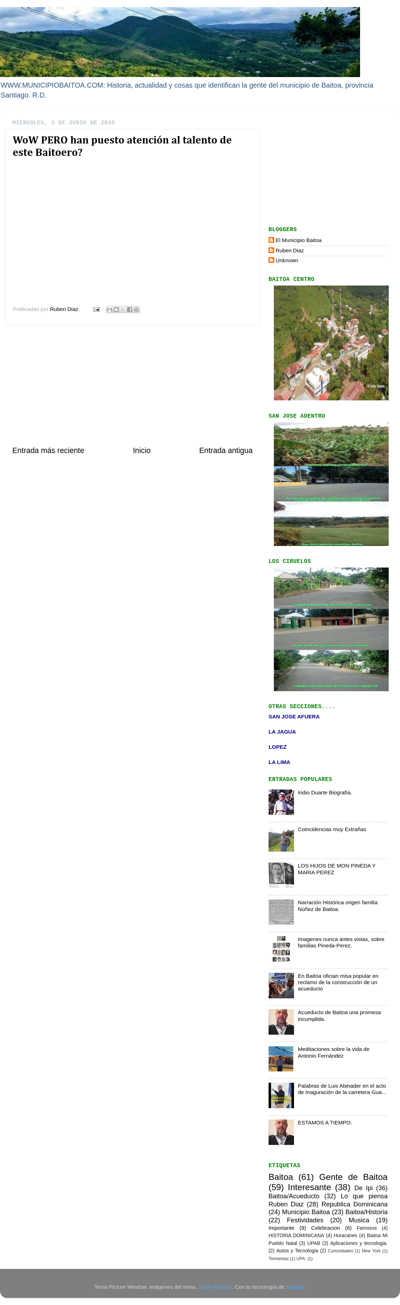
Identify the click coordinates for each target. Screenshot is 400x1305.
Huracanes (345, 1235)
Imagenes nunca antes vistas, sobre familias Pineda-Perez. (341, 942)
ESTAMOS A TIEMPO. (325, 1122)
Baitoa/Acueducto (294, 1196)
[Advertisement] (132, 385)
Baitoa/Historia (367, 1212)
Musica (359, 1220)
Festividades (305, 1220)
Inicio (142, 450)
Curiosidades (340, 1250)
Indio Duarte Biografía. (325, 792)
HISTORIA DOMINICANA (296, 1235)
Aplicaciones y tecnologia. (359, 1243)
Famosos (367, 1228)
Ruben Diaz (290, 250)
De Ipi (363, 1188)
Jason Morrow (215, 1287)
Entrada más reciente (48, 450)
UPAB (313, 1243)
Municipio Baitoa (306, 1212)
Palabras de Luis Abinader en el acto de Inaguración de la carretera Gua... (342, 1089)
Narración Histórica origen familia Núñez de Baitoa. (337, 905)
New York (371, 1250)
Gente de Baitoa (353, 1177)
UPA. (301, 1258)
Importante (281, 1228)
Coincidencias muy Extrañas (332, 829)
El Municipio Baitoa (299, 240)
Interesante (309, 1187)
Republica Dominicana (355, 1204)
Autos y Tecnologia (297, 1250)
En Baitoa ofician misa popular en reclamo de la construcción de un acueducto (338, 982)
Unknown (287, 260)
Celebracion (325, 1228)
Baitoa (281, 1177)
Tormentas (279, 1258)
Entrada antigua (226, 450)
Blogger (295, 1287)
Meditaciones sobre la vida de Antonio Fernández (333, 1052)
